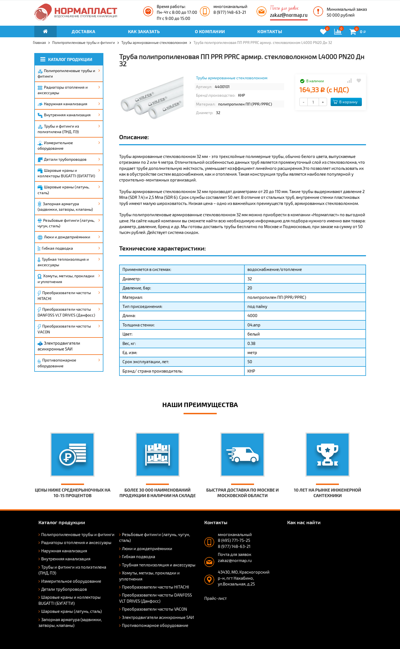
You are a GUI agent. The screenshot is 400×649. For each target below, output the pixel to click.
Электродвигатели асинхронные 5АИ (59, 346)
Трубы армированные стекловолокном (231, 77)
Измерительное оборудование (55, 145)
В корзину (345, 101)
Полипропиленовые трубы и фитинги (66, 73)
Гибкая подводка (55, 248)
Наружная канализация (62, 103)
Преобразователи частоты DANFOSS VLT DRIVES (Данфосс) (66, 312)
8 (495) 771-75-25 (234, 540)
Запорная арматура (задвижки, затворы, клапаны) (65, 206)
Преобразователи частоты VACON (64, 329)
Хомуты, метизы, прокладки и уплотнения (66, 278)
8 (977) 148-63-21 (229, 12)
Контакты (269, 31)
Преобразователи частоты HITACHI (64, 295)
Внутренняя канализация (64, 115)
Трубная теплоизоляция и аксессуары (63, 262)
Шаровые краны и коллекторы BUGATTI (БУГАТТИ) (66, 173)
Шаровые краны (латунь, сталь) (63, 189)
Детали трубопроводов (62, 159)
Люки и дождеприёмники (64, 237)
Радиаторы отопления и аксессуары (63, 90)
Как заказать (144, 31)
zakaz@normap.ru (289, 15)
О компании (210, 31)
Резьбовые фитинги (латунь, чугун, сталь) (66, 223)
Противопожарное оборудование (57, 363)
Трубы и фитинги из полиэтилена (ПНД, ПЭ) (58, 129)
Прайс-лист (215, 598)
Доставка (83, 31)
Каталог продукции (66, 59)
